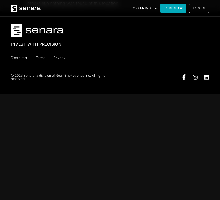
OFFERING (145, 8)
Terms (40, 58)
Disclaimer (19, 58)
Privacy (60, 58)
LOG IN (199, 8)
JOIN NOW (173, 8)
